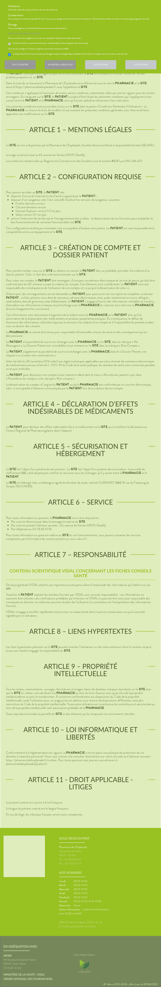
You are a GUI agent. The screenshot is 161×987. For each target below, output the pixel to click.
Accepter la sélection (60, 64)
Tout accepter (20, 64)
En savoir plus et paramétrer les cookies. (24, 33)
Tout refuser (100, 64)
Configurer (141, 64)
